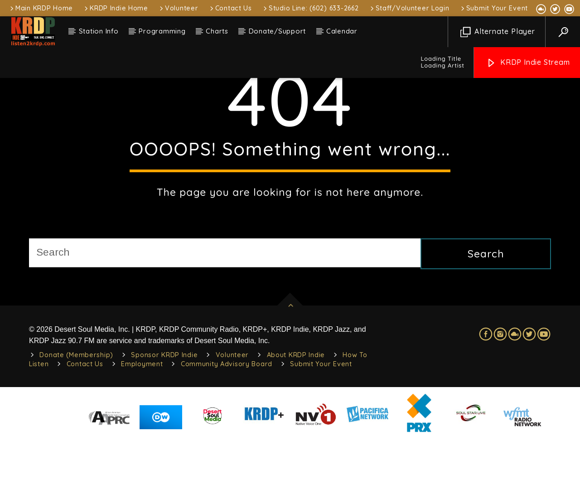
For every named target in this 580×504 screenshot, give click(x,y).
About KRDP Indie (296, 420)
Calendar (342, 31)
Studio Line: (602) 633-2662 (310, 8)
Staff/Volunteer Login (409, 8)
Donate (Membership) (76, 420)
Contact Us (230, 8)
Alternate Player (497, 32)
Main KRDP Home (41, 8)
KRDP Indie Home (115, 8)
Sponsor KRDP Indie (164, 420)
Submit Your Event (493, 8)
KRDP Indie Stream (528, 63)
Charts (217, 31)
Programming (162, 31)
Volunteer (178, 8)
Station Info (99, 31)
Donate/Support (277, 31)
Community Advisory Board (226, 429)
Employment (142, 429)
